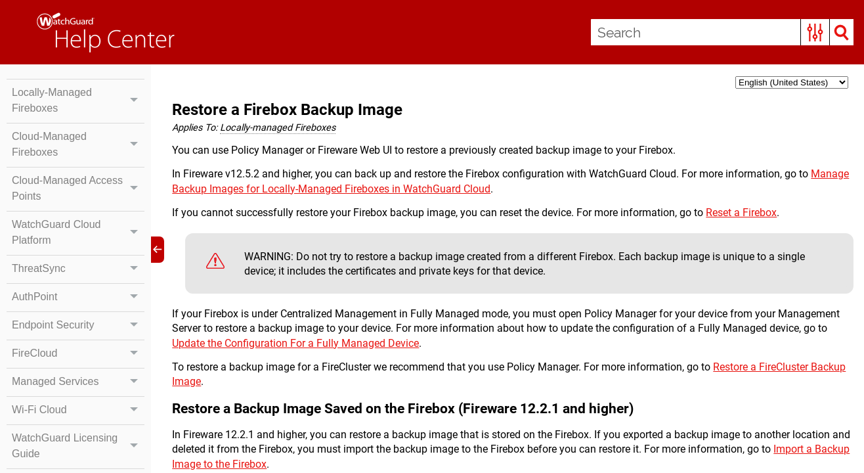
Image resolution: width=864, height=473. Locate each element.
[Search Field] (722, 32)
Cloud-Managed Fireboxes (78, 145)
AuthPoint (78, 297)
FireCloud (78, 353)
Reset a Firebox (741, 212)
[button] (815, 32)
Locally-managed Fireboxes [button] (277, 127)
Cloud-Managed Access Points (78, 189)
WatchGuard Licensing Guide (78, 446)
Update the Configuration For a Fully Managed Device (295, 343)
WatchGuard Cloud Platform (78, 233)
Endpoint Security (78, 325)
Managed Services (78, 382)
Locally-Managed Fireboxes (78, 100)
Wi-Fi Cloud (78, 410)
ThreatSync (78, 269)
